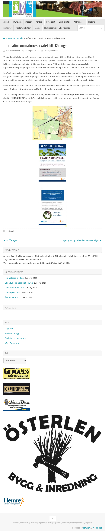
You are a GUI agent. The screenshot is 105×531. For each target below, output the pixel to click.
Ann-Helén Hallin (13, 51)
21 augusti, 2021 (32, 51)
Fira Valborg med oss (14, 278)
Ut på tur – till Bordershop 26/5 (19, 283)
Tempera (87, 528)
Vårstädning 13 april (14, 287)
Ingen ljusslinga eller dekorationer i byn (81, 240)
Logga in (9, 328)
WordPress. (97, 528)
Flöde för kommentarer (16, 338)
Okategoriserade (15, 38)
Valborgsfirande (12, 292)
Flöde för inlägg (12, 333)
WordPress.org (12, 343)
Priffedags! (10, 240)
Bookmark (10, 231)
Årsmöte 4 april (12, 297)
